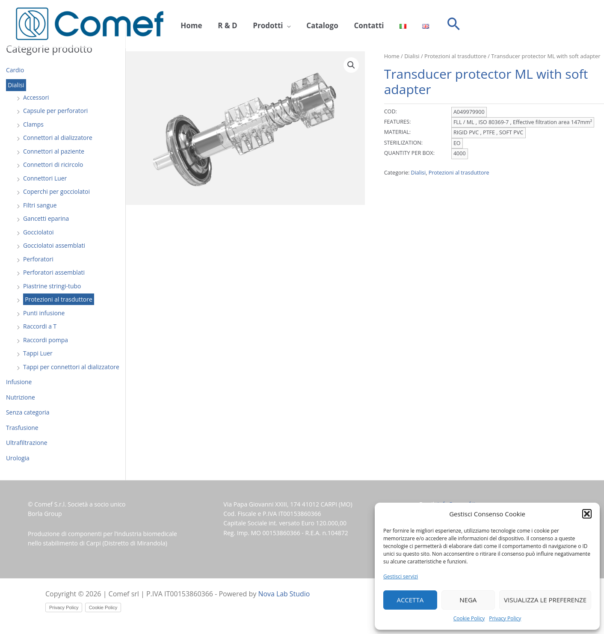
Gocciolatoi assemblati (54, 245)
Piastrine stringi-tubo (52, 286)
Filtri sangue (40, 205)
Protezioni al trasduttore (59, 299)
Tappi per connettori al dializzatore (71, 367)
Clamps (33, 124)
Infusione (19, 382)
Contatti (356, 24)
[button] (587, 514)
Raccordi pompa (45, 340)
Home (190, 24)
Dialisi (16, 85)
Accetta (410, 599)
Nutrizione (20, 397)
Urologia (18, 458)
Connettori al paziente (54, 151)
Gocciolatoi (38, 232)
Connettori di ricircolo (53, 164)
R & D (223, 24)
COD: (390, 111)
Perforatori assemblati (54, 272)
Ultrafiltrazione (26, 442)
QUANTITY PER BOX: (409, 153)
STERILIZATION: (403, 142)
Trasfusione (22, 428)
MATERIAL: (397, 132)
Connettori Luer (45, 178)
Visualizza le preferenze (545, 599)
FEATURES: (397, 121)
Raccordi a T (40, 326)
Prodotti (261, 24)
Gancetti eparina (46, 218)
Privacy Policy (505, 618)
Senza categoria (28, 412)
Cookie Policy (469, 618)
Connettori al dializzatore (58, 137)
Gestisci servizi (400, 576)
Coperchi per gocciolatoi (56, 191)
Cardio (15, 70)
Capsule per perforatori (56, 111)
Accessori (36, 97)
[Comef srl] (89, 23)
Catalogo (312, 24)
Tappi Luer (38, 353)
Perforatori (38, 259)
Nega (468, 599)
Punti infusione (44, 313)
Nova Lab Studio (284, 593)
